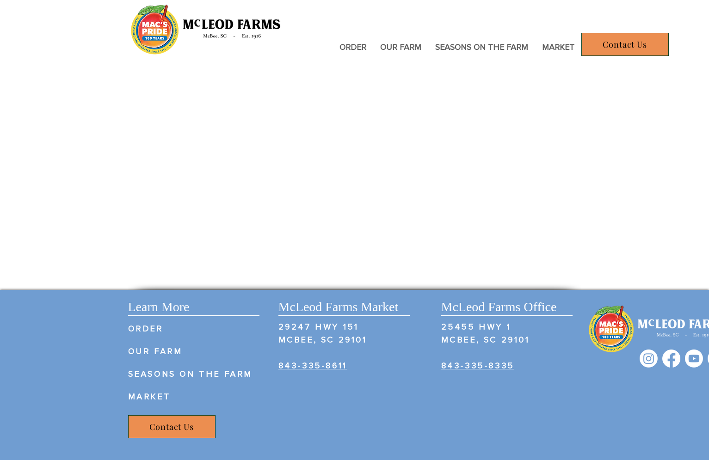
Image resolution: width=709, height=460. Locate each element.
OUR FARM (155, 351)
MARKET (149, 397)
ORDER (145, 329)
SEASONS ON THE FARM (190, 374)
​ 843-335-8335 (477, 366)
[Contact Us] (625, 44)
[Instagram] (649, 359)
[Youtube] (694, 359)
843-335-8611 (312, 366)
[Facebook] (671, 359)
